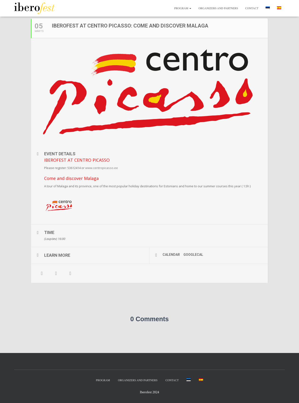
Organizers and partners (218, 8)
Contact (251, 8)
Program (182, 8)
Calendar (171, 254)
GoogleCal (193, 254)
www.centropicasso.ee (101, 168)
